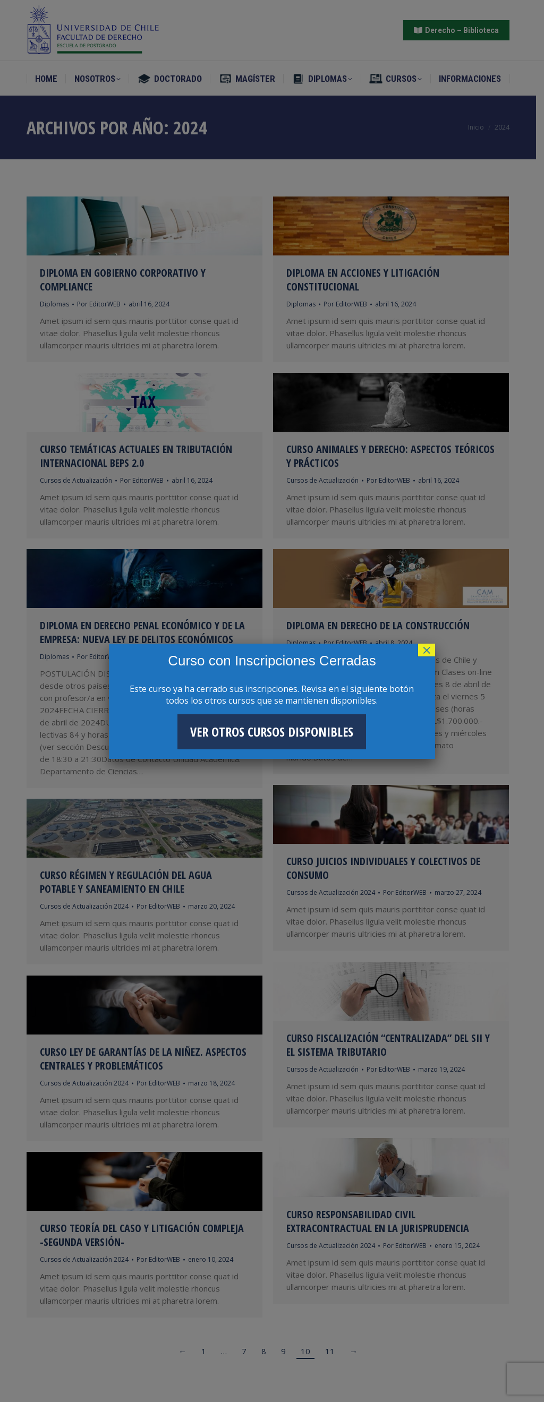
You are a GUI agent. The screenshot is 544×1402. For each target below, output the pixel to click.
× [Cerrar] (426, 650)
